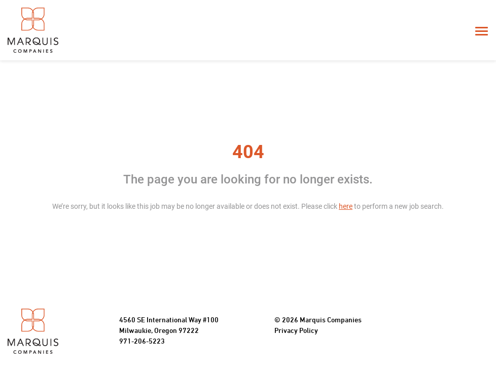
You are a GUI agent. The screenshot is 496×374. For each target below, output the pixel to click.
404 (248, 152)
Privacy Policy (296, 331)
